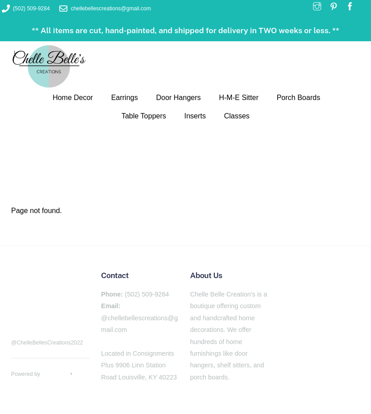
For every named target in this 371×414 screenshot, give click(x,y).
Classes (237, 116)
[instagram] (65, 313)
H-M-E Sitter (238, 97)
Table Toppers (143, 116)
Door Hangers (178, 97)
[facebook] (20, 313)
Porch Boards (298, 97)
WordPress (55, 374)
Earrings (124, 97)
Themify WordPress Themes (46, 384)
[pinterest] (43, 313)
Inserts (195, 116)
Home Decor (73, 97)
